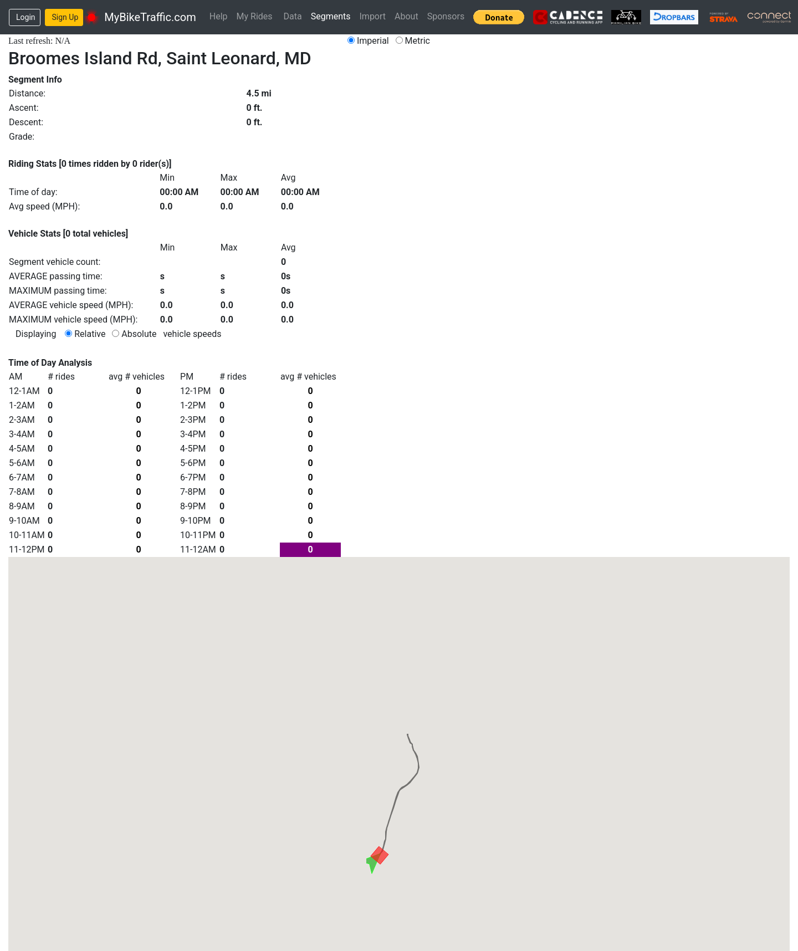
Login (25, 17)
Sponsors (446, 16)
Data (293, 16)
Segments (331, 16)
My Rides (255, 16)
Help (218, 16)
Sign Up (65, 17)
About (406, 16)
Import (373, 16)
